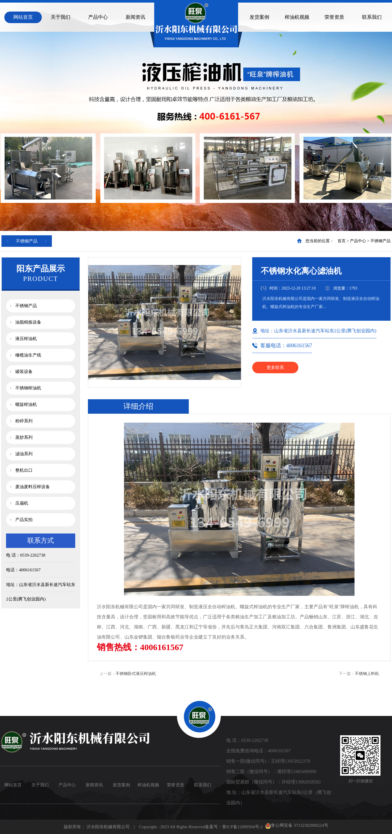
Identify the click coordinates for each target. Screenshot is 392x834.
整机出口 (24, 470)
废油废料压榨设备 (32, 486)
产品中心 (98, 17)
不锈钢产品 (380, 241)
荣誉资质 (334, 17)
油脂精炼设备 (28, 322)
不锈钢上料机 (367, 673)
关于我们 (60, 17)
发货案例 (259, 17)
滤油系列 (24, 453)
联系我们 (372, 17)
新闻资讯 (135, 17)
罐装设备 (24, 371)
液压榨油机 (26, 338)
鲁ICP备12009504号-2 (242, 826)
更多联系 (275, 367)
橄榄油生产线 (28, 355)
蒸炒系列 (24, 437)
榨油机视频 (297, 17)
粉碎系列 (24, 421)
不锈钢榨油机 (28, 388)
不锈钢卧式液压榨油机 (136, 673)
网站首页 (23, 17)
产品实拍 (24, 519)
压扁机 (21, 503)
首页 (342, 241)
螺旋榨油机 (26, 404)
